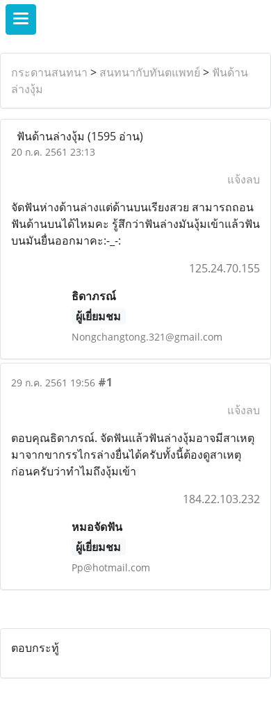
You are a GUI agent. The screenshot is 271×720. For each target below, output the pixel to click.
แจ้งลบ (243, 179)
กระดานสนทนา (49, 72)
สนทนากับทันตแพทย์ (149, 72)
